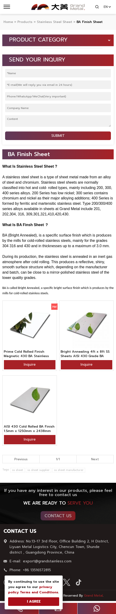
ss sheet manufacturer (69, 470)
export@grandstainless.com (47, 562)
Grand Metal (93, 595)
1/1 (58, 459)
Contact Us (58, 517)
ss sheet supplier (38, 470)
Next (95, 459)
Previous (21, 459)
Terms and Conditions (39, 592)
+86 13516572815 (37, 571)
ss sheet (17, 470)
